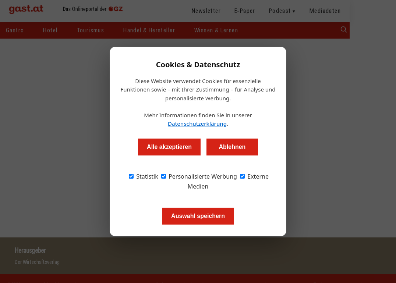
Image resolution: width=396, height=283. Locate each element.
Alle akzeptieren (169, 147)
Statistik (143, 176)
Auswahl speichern (198, 216)
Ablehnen (232, 147)
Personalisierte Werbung (199, 176)
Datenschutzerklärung (197, 123)
